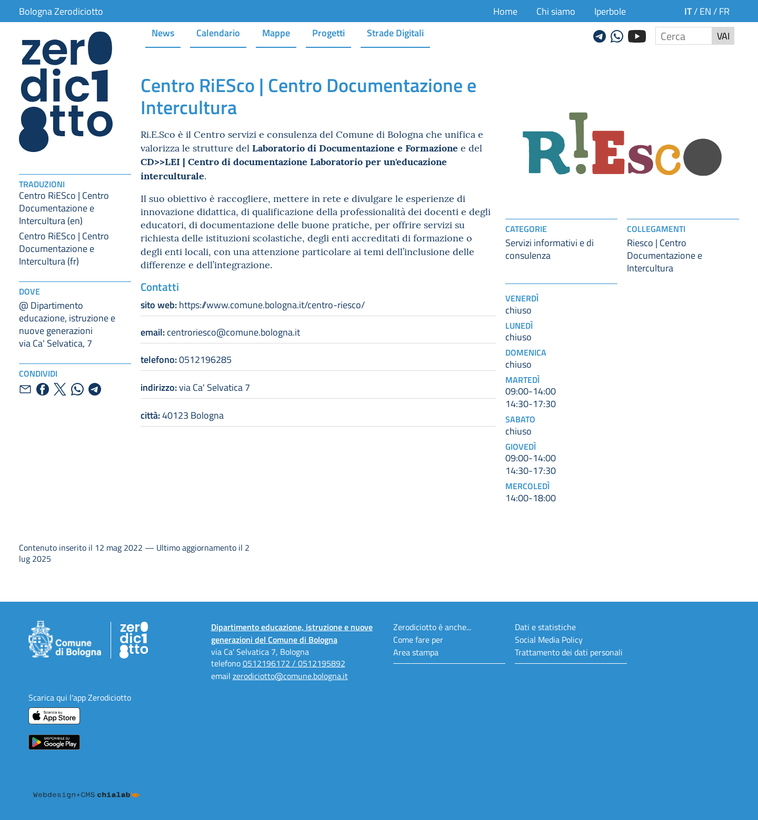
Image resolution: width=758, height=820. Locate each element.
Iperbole (610, 11)
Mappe (276, 32)
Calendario (218, 32)
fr (724, 11)
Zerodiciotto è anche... (432, 626)
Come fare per (418, 639)
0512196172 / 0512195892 (294, 663)
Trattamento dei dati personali (569, 651)
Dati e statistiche (545, 626)
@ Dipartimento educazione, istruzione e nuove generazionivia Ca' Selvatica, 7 (67, 324)
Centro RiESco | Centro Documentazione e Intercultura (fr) (64, 248)
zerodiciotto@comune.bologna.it (290, 675)
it (688, 10)
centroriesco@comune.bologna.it (220, 332)
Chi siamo (555, 11)
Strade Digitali (395, 32)
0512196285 (186, 359)
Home (505, 11)
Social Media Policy (549, 639)
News (163, 32)
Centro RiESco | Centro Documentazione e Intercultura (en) (64, 208)
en (705, 11)
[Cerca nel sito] (683, 36)
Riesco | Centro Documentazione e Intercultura (664, 255)
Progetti (328, 32)
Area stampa (415, 651)
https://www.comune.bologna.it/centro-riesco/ (253, 304)
